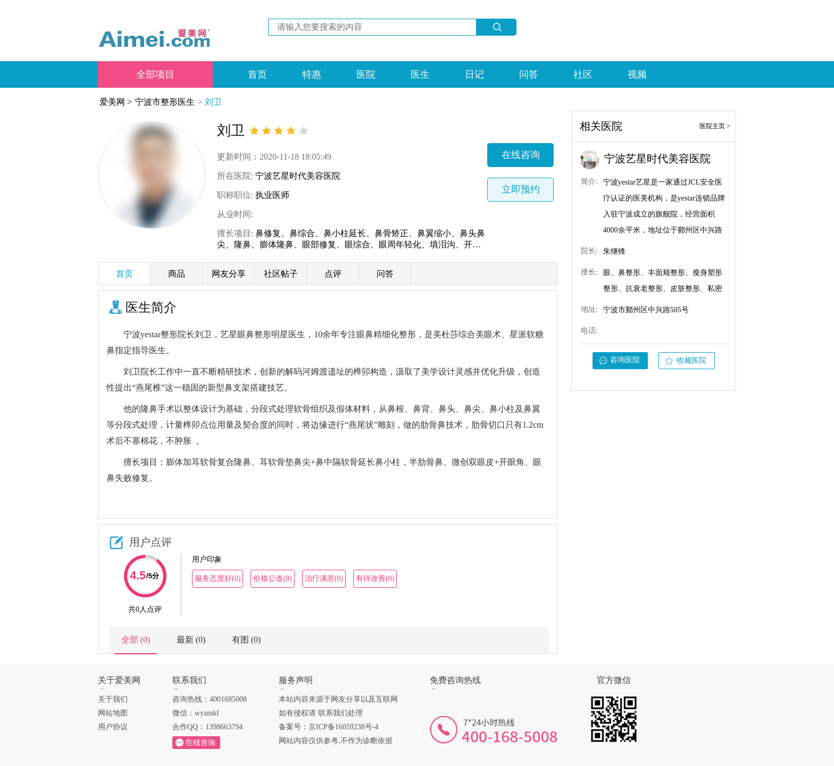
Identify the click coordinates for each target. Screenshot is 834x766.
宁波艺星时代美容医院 (297, 175)
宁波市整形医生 (165, 101)
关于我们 (113, 699)
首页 (257, 74)
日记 (474, 74)
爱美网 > (115, 101)
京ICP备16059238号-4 (343, 727)
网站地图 (113, 713)
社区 (583, 74)
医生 (420, 74)
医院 (366, 74)
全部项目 (155, 74)
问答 (528, 74)
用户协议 (113, 727)
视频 (637, 74)
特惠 (311, 74)
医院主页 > (714, 126)
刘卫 (213, 101)
